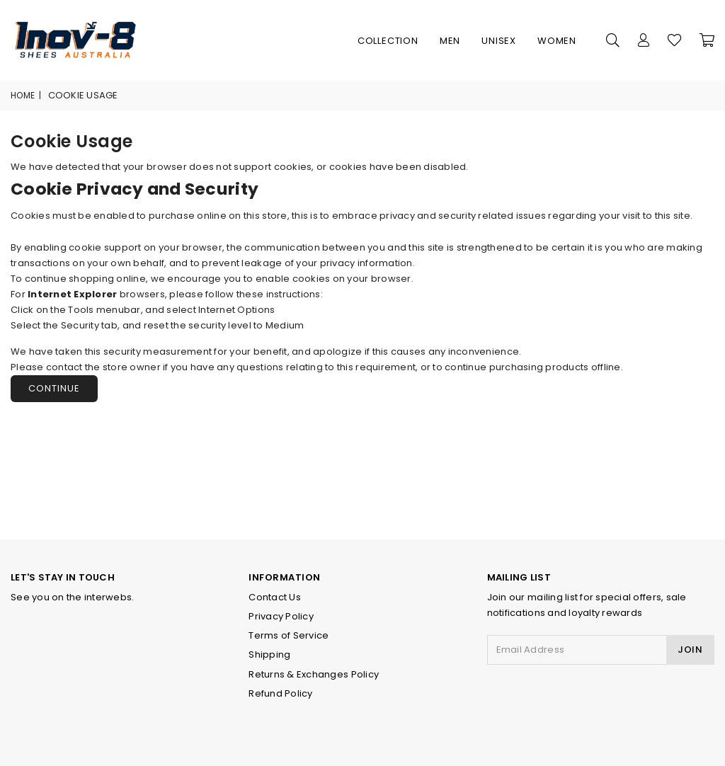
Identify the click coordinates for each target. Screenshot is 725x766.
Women (556, 40)
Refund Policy (280, 693)
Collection (388, 40)
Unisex (498, 40)
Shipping (269, 654)
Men (450, 40)
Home (23, 95)
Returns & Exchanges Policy (314, 674)
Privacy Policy (281, 616)
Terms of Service (289, 635)
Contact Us (275, 597)
